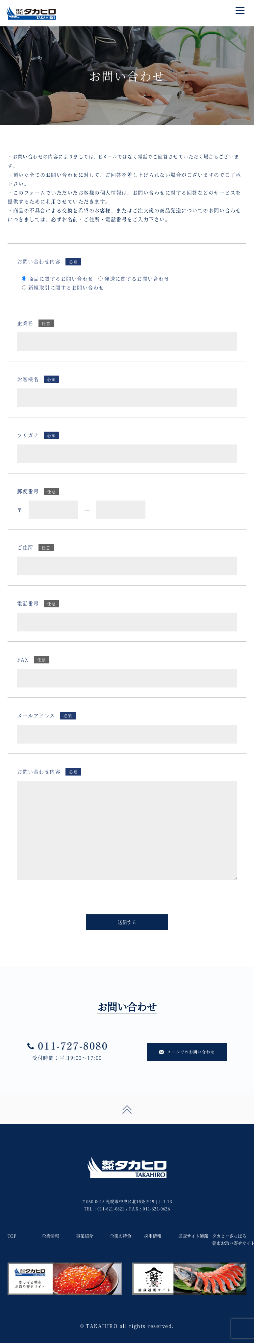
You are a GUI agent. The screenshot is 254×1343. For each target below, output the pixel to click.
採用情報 (152, 1236)
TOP (12, 1236)
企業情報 (50, 1236)
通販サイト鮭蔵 (193, 1236)
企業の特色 (120, 1236)
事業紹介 (84, 1236)
